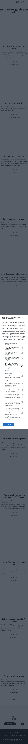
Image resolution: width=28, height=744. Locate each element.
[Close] (25, 317)
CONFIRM (8, 424)
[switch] (22, 347)
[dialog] (14, 372)
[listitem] (14, 344)
